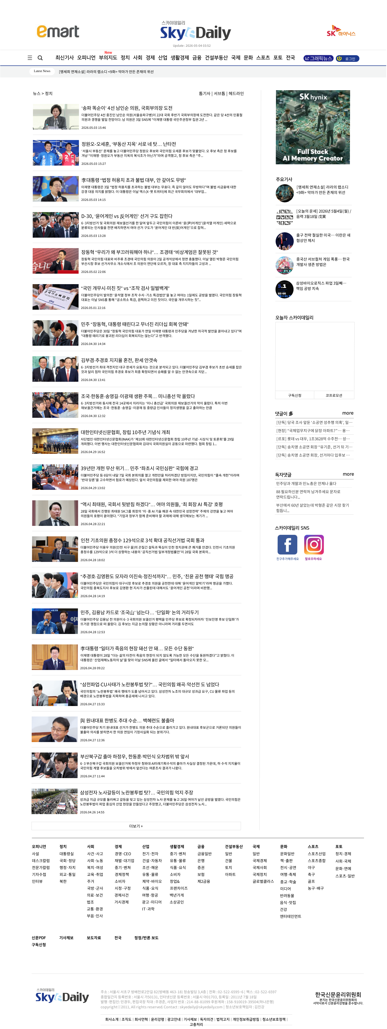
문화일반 (287, 853)
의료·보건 (95, 895)
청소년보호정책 (273, 1020)
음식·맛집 (288, 902)
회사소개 (111, 1020)
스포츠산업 (316, 853)
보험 (200, 874)
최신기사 (64, 58)
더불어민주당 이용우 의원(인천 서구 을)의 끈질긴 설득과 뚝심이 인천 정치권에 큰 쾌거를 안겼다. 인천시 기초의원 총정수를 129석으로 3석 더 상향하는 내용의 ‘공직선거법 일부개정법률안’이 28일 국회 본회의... (136, 545)
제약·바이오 (152, 881)
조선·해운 (150, 867)
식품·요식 (150, 888)
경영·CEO (122, 853)
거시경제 (121, 902)
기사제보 (66, 938)
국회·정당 (67, 860)
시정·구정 (122, 888)
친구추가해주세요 (287, 559)
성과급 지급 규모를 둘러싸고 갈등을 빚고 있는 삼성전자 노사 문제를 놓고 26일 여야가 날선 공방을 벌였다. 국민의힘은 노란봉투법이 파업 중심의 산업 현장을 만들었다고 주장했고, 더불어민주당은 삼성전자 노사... (136, 797)
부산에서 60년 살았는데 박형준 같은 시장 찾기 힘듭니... (312, 507)
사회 (137, 58)
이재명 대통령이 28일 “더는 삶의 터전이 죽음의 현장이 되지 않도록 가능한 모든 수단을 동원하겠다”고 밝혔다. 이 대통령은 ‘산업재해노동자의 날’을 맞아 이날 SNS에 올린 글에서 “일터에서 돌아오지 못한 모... (136, 653)
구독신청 (294, 395)
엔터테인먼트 (290, 916)
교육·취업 (95, 874)
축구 (311, 874)
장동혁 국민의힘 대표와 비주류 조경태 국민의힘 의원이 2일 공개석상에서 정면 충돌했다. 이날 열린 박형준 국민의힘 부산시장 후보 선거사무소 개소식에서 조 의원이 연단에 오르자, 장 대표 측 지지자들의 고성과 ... (137, 257)
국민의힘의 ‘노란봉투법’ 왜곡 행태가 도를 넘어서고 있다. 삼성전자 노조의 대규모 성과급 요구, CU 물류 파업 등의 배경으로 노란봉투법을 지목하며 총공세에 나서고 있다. (136, 689)
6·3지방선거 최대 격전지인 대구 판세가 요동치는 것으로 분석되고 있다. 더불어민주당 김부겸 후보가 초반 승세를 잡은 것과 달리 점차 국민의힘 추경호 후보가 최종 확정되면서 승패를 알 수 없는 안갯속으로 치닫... (137, 365)
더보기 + (136, 826)
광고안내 (173, 1020)
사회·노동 (95, 860)
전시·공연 (288, 867)
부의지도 (108, 58)
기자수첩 (39, 874)
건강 (283, 909)
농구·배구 (316, 888)
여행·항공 (150, 895)
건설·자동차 (152, 860)
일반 (228, 853)
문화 (248, 58)
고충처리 (196, 1025)
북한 (62, 881)
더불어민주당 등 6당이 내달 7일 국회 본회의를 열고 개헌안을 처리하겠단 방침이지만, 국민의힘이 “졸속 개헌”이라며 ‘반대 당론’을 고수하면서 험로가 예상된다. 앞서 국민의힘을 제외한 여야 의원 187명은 (137, 473)
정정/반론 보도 (146, 938)
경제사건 (121, 895)
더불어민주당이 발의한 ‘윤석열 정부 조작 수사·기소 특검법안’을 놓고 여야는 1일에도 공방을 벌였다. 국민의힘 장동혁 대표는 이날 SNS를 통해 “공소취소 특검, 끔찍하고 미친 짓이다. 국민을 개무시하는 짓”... (137, 293)
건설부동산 (216, 58)
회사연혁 (141, 1020)
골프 (311, 881)
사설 (35, 853)
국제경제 (259, 860)
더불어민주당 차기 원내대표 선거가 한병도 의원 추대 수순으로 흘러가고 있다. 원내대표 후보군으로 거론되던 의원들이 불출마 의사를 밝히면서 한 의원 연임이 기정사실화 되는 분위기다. (136, 725)
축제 (292, 874)
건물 (228, 860)
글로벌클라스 (263, 881)
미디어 (285, 888)
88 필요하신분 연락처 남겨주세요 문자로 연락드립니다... (308, 494)
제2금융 (203, 881)
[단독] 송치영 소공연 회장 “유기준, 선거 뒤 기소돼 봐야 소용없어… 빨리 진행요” (315, 446)
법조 (90, 902)
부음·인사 (95, 915)
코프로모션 (333, 395)
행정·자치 (67, 867)
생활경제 (179, 58)
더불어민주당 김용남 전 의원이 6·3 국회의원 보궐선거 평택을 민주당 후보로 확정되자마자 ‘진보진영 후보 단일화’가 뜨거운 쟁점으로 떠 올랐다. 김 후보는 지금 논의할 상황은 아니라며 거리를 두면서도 (136, 617)
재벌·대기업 (124, 860)
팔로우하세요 (313, 559)
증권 (200, 867)
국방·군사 (95, 888)
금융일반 (204, 853)
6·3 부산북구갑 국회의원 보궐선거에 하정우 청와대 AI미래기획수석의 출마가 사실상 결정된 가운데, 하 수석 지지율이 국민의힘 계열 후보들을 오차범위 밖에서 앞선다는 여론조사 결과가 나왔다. (136, 761)
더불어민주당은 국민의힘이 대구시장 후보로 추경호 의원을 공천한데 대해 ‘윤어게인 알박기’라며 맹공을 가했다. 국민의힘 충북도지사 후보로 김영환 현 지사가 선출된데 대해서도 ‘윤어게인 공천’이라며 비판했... (136, 581)
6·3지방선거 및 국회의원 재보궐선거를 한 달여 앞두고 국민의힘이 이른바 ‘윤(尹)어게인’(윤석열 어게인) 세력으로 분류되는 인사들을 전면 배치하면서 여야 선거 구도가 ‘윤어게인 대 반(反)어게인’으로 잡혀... (137, 221)
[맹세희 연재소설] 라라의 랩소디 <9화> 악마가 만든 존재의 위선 (106, 71)
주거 (90, 881)
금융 (196, 58)
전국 (118, 938)
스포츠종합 (316, 860)
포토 (277, 58)
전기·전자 (150, 853)
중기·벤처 (178, 853)
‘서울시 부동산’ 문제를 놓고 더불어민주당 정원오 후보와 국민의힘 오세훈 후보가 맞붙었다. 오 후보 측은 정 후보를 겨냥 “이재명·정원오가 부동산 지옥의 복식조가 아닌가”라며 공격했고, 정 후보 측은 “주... (137, 149)
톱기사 (204, 93)
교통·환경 (95, 908)
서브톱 (219, 93)
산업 (162, 58)
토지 (228, 867)
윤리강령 (157, 1020)
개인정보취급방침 (245, 1020)
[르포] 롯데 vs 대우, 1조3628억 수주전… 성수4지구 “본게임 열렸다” (315, 438)
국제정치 (259, 874)
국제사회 (259, 867)
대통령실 (66, 853)
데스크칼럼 (41, 860)
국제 (235, 58)
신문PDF (39, 938)
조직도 (126, 1020)
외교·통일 (67, 874)
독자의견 (206, 1020)
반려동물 (287, 895)
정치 (125, 58)
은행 (200, 860)
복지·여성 (95, 867)
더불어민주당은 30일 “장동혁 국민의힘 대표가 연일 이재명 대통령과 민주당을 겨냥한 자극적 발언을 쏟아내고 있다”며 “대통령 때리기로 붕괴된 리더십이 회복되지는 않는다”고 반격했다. (137, 329)
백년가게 (177, 895)
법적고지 (222, 1020)
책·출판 (286, 860)
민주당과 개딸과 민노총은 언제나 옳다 (306, 483)
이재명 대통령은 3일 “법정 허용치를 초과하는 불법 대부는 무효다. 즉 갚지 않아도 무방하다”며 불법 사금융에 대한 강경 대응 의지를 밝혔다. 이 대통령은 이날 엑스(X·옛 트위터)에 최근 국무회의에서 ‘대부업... (137, 185)
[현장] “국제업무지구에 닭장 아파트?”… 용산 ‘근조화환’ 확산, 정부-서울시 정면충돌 (315, 430)
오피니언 (86, 58)
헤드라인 (236, 93)
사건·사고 (95, 853)
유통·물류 (150, 874)
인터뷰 (37, 881)
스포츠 (263, 58)
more (348, 413)
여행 (283, 874)
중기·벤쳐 (122, 867)
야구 (311, 867)
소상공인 (177, 902)
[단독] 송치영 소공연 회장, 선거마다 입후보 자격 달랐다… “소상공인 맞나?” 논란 (315, 455)
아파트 (230, 874)
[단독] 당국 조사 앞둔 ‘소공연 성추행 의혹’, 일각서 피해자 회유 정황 (315, 422)
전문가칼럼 (41, 867)
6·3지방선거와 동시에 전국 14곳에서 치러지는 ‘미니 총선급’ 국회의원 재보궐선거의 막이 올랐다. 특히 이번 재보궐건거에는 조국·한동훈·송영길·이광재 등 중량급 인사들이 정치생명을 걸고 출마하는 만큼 (137, 401)
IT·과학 (148, 908)
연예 (347, 868)
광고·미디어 (152, 902)
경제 (150, 58)
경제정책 (121, 874)
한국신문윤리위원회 (338, 995)
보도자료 (94, 938)
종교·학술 (288, 881)
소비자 (119, 881)
